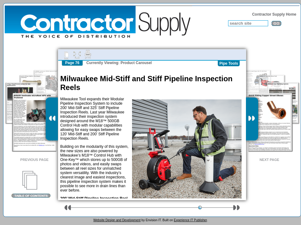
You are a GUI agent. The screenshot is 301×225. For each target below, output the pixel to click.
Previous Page (34, 160)
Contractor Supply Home (274, 14)
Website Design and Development (116, 220)
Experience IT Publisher (190, 220)
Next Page (269, 160)
